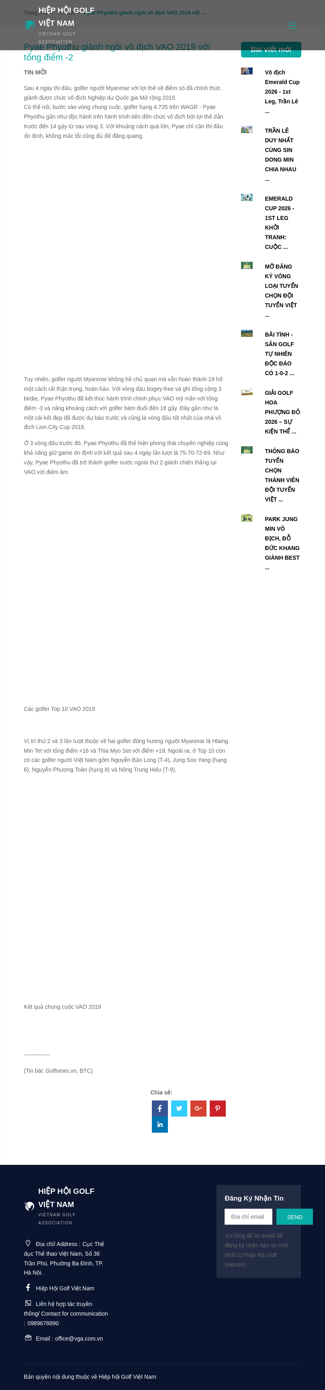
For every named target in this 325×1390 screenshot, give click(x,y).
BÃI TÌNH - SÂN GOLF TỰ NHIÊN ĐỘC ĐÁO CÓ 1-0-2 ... (279, 353)
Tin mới (35, 72)
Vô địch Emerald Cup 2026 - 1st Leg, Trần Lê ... (282, 91)
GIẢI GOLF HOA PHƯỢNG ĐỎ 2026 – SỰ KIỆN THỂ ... (282, 412)
